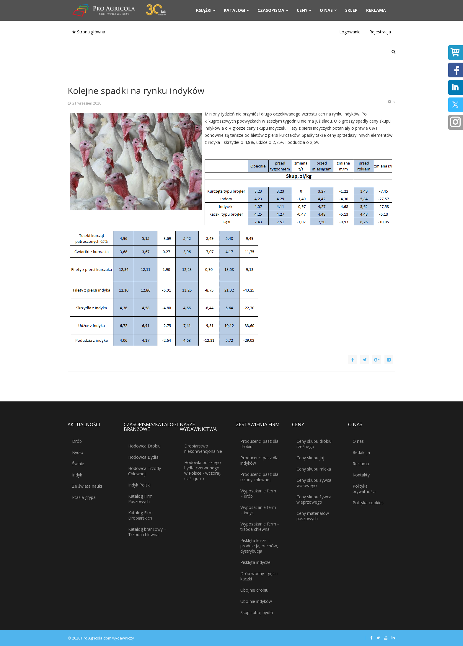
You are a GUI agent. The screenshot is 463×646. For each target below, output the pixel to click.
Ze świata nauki (87, 486)
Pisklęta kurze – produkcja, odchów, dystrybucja (259, 546)
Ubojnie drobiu (254, 590)
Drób (77, 441)
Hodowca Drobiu (144, 446)
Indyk (77, 475)
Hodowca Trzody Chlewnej (144, 471)
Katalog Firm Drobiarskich (140, 515)
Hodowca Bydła (143, 457)
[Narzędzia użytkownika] (391, 102)
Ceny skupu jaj (310, 458)
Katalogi (234, 10)
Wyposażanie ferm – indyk (258, 510)
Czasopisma (270, 10)
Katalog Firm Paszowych (140, 498)
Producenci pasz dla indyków (259, 460)
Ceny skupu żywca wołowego (313, 482)
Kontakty (361, 475)
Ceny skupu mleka (313, 469)
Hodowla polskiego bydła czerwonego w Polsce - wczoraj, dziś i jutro (202, 470)
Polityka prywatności (364, 488)
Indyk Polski (139, 485)
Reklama (376, 10)
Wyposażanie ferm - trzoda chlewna (259, 526)
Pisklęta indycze (255, 562)
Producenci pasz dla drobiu (259, 443)
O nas (326, 10)
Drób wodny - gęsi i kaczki (259, 576)
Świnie (78, 463)
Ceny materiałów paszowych (312, 515)
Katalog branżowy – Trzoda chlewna (147, 531)
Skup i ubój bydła (256, 612)
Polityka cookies (368, 502)
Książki (203, 10)
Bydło (77, 452)
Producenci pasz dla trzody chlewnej (259, 476)
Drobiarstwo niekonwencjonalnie (203, 448)
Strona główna (88, 32)
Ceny (302, 10)
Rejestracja (380, 32)
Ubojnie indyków (256, 601)
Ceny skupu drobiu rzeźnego (314, 443)
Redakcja (361, 452)
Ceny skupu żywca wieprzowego (313, 499)
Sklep (351, 10)
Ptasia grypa (84, 497)
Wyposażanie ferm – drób (258, 493)
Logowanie (350, 32)
